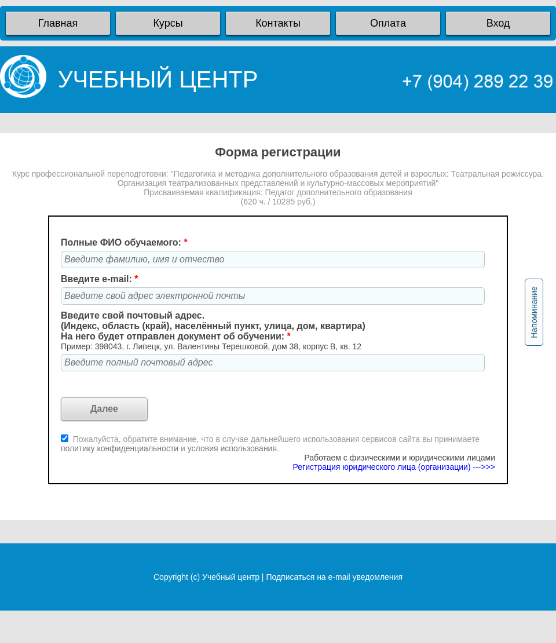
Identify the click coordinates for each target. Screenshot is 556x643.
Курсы (167, 23)
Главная (58, 23)
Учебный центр (230, 577)
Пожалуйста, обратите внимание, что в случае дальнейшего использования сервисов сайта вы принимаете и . (270, 443)
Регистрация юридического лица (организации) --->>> (394, 467)
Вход (498, 23)
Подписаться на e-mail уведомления (334, 577)
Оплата (388, 23)
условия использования (232, 448)
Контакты (278, 23)
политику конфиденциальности (121, 448)
